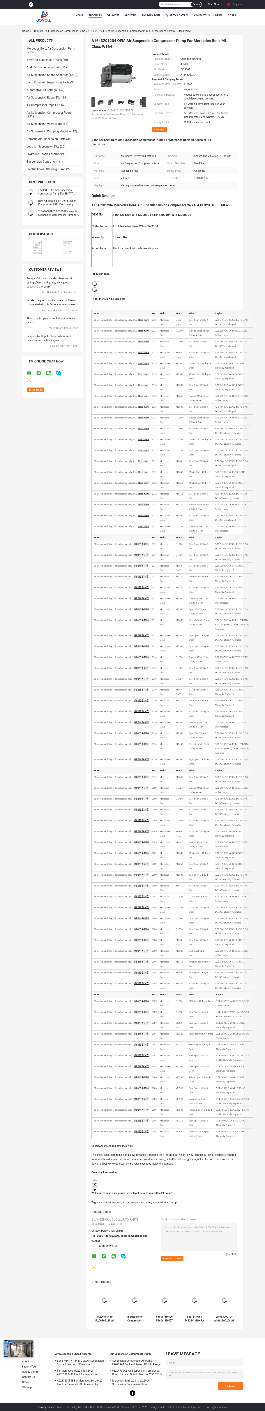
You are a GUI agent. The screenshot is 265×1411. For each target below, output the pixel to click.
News (218, 15)
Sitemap (27, 1387)
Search (196, 4)
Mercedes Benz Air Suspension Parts (51, 48)
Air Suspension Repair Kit (43, 97)
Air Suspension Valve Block (44, 124)
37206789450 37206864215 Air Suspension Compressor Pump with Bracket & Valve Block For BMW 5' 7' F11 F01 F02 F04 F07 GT (104, 1318)
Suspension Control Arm (43, 161)
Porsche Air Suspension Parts (46, 139)
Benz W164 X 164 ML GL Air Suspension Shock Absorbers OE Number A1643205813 (80, 1363)
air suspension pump (109, 1202)
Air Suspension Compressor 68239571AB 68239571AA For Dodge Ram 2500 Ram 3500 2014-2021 (134, 1318)
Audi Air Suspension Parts (44, 67)
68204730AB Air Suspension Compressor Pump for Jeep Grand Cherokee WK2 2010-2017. (137, 1373)
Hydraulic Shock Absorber (44, 154)
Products (95, 15)
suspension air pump (165, 1202)
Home (79, 15)
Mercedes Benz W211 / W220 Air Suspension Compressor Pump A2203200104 (131, 1383)
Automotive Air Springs (42, 90)
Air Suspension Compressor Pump (65, 30)
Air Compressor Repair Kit (44, 105)
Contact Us (202, 15)
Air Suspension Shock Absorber (47, 75)
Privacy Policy (46, 1407)
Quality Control (177, 15)
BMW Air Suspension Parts (44, 60)
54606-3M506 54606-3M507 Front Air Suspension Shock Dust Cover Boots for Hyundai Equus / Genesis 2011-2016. (164, 1318)
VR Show (113, 15)
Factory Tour (151, 15)
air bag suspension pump (136, 1202)
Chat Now (213, 4)
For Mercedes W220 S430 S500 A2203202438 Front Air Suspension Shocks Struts (77, 1373)
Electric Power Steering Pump (46, 169)
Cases (232, 15)
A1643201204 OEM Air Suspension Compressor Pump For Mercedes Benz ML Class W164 (117, 114)
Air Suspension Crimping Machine (49, 131)
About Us (130, 15)
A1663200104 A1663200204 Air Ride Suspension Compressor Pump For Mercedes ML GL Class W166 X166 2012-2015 (224, 1318)
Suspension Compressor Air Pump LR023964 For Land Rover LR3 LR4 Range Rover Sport (136, 1363)
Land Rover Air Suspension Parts (48, 82)
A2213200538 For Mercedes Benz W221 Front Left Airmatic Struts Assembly (80, 1382)
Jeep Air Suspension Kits (43, 146)
